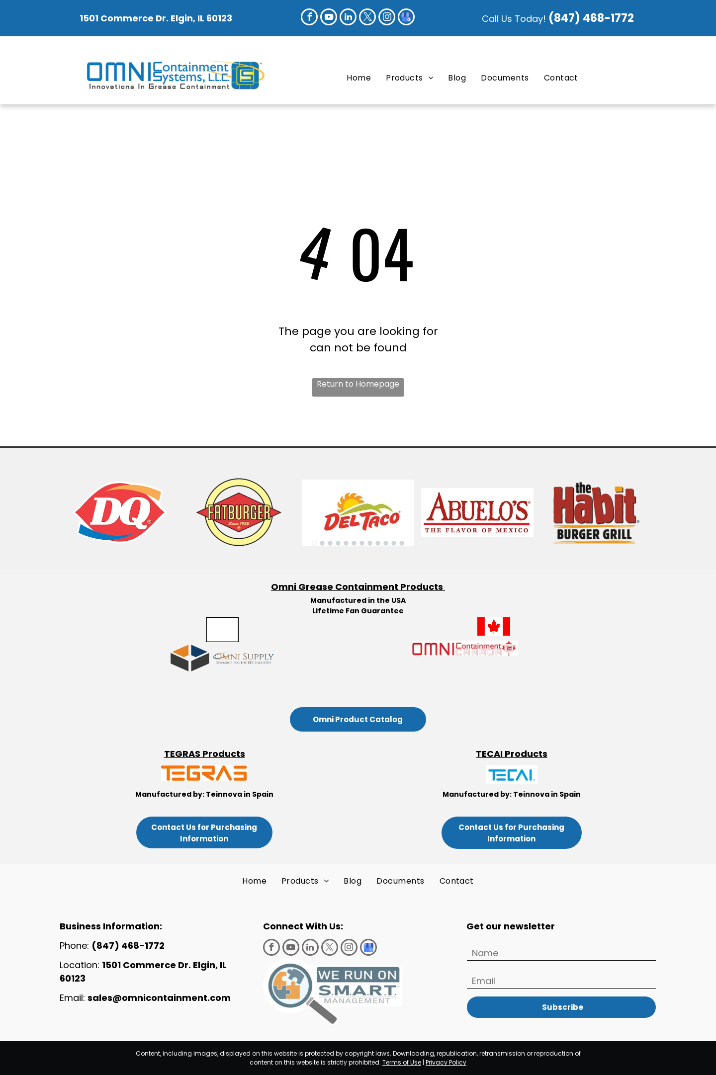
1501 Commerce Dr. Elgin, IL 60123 (156, 18)
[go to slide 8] (370, 543)
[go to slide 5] (346, 543)
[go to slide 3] (330, 543)
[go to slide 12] (402, 543)
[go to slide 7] (362, 543)
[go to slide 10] (386, 543)
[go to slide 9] (378, 543)
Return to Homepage (358, 384)
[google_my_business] (406, 18)
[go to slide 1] (314, 543)
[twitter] (367, 18)
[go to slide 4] (338, 543)
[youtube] (328, 18)
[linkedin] (348, 18)
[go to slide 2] (322, 543)
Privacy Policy (446, 1062)
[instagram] (386, 18)
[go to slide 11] (394, 543)
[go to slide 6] (354, 543)
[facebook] (309, 18)
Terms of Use (401, 1062)
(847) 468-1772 (592, 18)
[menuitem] (358, 77)
